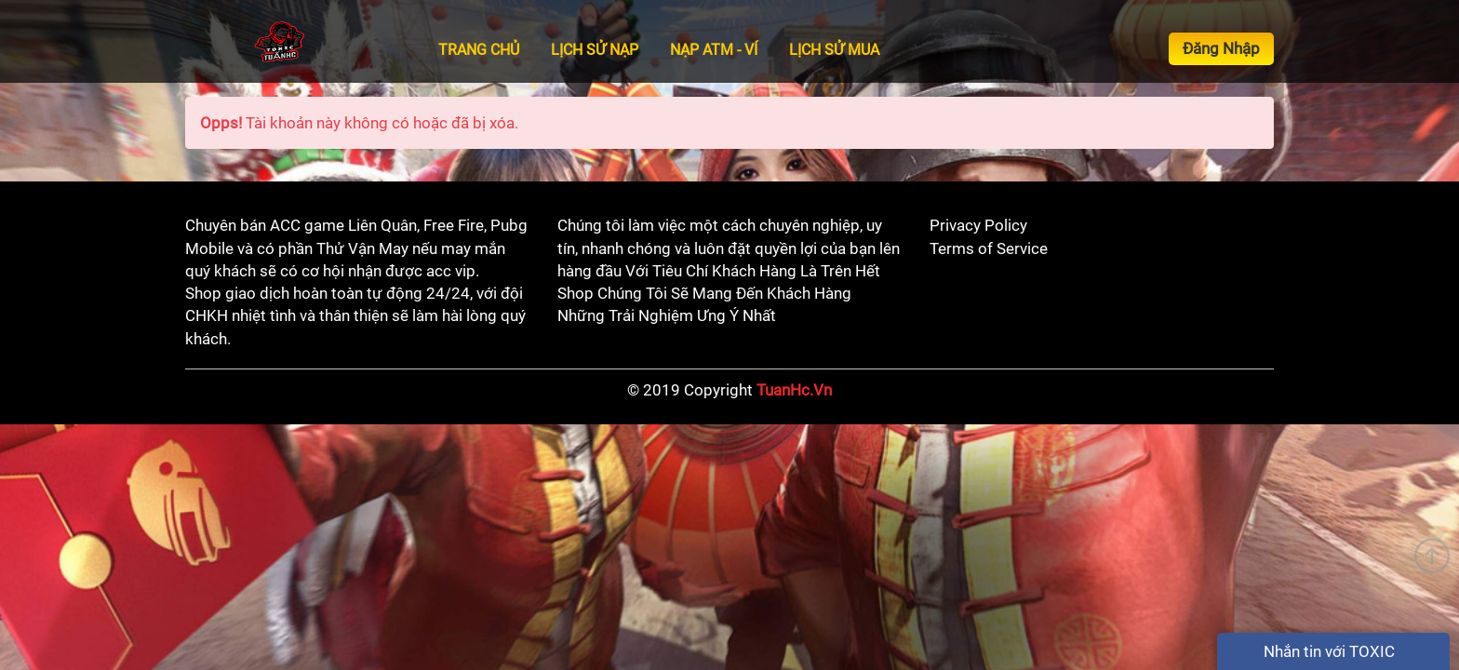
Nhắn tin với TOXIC (1329, 651)
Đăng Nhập (1221, 48)
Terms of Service (989, 248)
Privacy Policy (978, 225)
